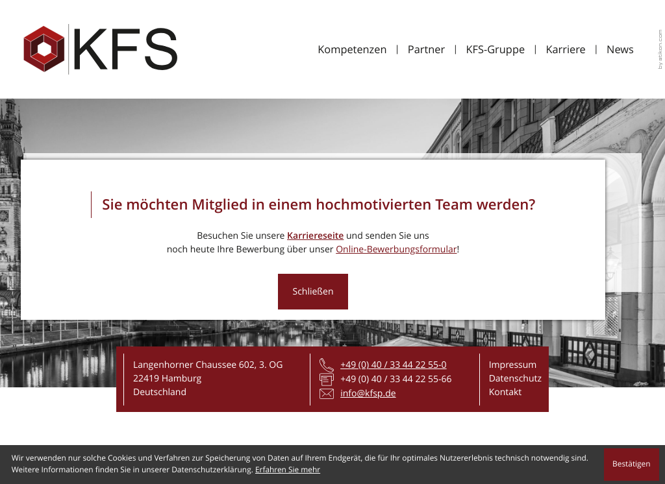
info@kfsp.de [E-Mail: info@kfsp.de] (367, 393)
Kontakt (505, 392)
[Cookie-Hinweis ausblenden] (632, 464)
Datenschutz (515, 378)
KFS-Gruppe (495, 49)
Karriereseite (315, 236)
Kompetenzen (352, 49)
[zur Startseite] (100, 49)
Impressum (513, 365)
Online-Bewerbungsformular (396, 249)
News (620, 49)
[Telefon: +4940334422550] (393, 365)
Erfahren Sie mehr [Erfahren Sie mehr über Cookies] (287, 470)
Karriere (565, 49)
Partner (426, 49)
